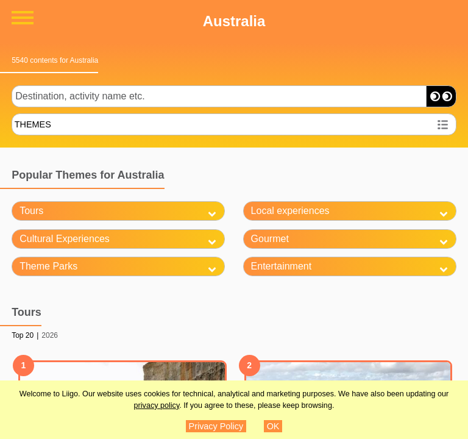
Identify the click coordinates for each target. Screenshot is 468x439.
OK (273, 426)
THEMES (33, 124)
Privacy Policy (216, 426)
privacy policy (157, 405)
